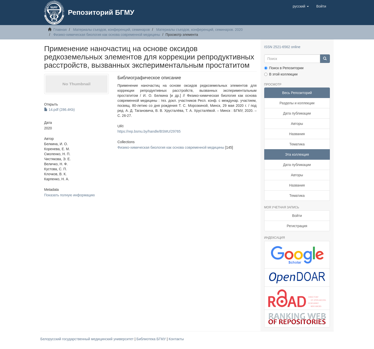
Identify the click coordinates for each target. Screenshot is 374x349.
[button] (301, 6)
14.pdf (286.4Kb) (59, 110)
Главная (60, 30)
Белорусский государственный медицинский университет (87, 339)
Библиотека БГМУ (151, 339)
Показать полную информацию (69, 195)
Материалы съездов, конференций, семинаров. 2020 (199, 30)
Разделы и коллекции (297, 103)
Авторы (297, 124)
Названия (297, 134)
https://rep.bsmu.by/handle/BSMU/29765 (148, 131)
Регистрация (297, 226)
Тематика (297, 144)
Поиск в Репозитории (284, 68)
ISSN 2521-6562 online (282, 47)
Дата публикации (297, 113)
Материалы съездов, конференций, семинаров (111, 30)
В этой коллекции (281, 74)
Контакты (176, 339)
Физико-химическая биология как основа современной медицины (106, 35)
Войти (297, 216)
